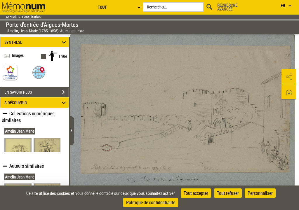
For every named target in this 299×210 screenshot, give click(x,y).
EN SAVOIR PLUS (36, 92)
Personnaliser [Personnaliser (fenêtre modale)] (260, 193)
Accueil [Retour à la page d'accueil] (11, 17)
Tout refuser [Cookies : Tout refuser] (228, 193)
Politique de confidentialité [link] (150, 202)
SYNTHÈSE (36, 42)
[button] (39, 72)
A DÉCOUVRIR (36, 102)
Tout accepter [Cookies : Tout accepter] (196, 193)
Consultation (31, 17)
